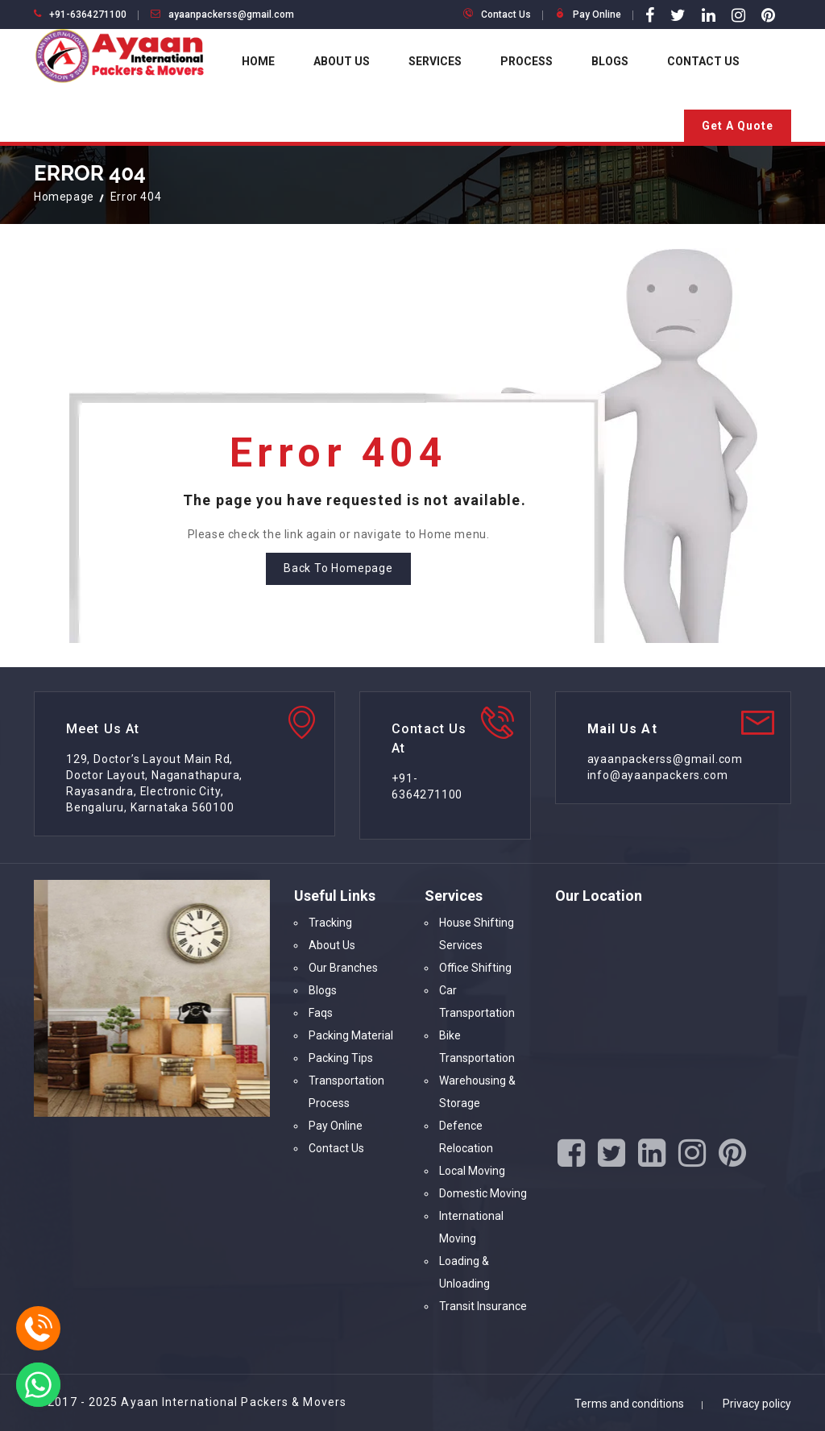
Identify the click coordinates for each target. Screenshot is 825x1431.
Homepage (64, 196)
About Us (341, 61)
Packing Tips (341, 1057)
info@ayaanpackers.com (657, 775)
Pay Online (597, 14)
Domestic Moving (483, 1193)
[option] (267, 998)
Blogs (609, 61)
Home (258, 61)
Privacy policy (757, 1403)
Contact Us (506, 14)
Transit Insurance (483, 1306)
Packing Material (351, 1035)
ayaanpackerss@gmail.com (231, 14)
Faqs (321, 1012)
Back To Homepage (338, 568)
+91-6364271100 (87, 14)
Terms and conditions (629, 1403)
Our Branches (343, 967)
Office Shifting (475, 967)
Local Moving (472, 1170)
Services (435, 61)
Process (526, 61)
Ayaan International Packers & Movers (233, 1402)
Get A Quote (737, 125)
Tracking (330, 922)
